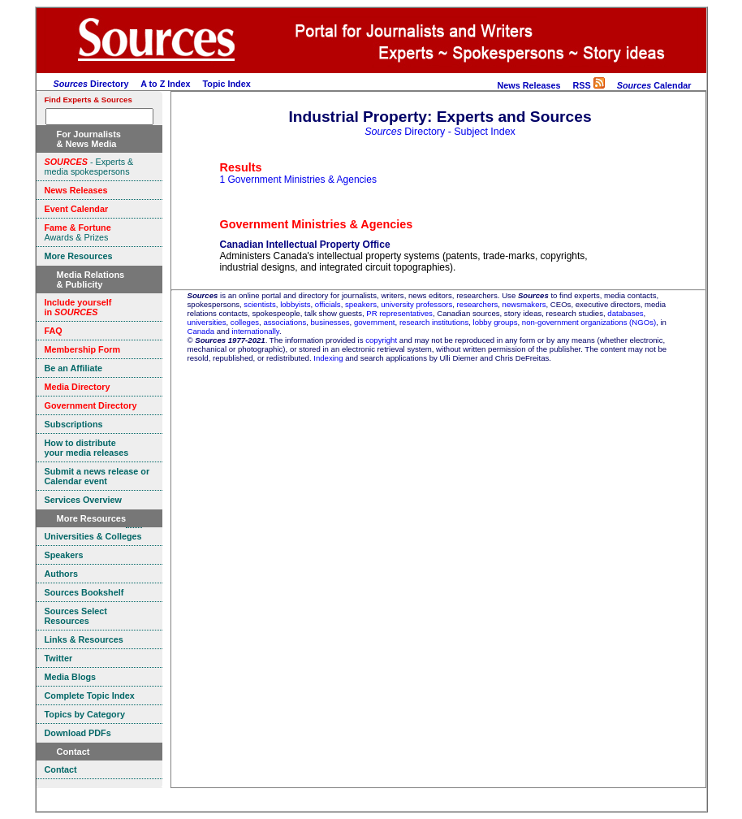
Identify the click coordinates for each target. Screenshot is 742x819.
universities (207, 322)
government (374, 322)
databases (625, 313)
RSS (588, 85)
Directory (91, 84)
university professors (416, 304)
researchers (477, 304)
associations (284, 322)
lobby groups (495, 322)
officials (328, 304)
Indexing (328, 357)
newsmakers (524, 304)
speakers (361, 304)
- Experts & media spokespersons (89, 166)
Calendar (654, 85)
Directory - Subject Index (440, 131)
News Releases (528, 85)
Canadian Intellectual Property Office (305, 244)
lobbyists (295, 304)
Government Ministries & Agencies (316, 224)
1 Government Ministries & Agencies (298, 179)
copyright (381, 340)
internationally (255, 331)
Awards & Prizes (78, 232)
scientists (259, 304)
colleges (245, 322)
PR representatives (399, 313)
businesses (330, 322)
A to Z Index (165, 84)
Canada (201, 331)
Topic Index (227, 84)
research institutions (433, 322)
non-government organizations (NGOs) (589, 322)
